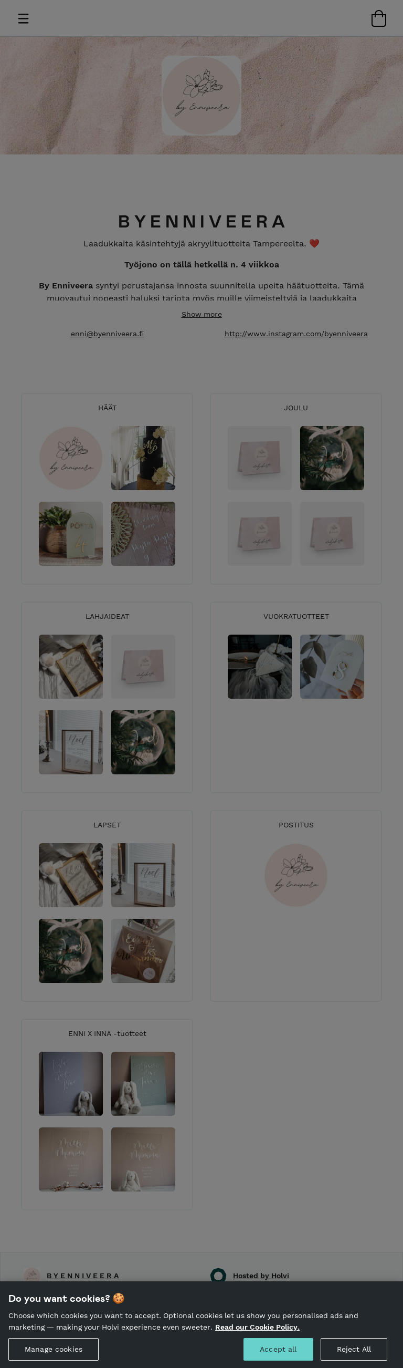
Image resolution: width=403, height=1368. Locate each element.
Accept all (278, 1354)
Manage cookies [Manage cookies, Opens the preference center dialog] (53, 1354)
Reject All (354, 1354)
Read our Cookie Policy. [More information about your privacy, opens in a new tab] (257, 1332)
